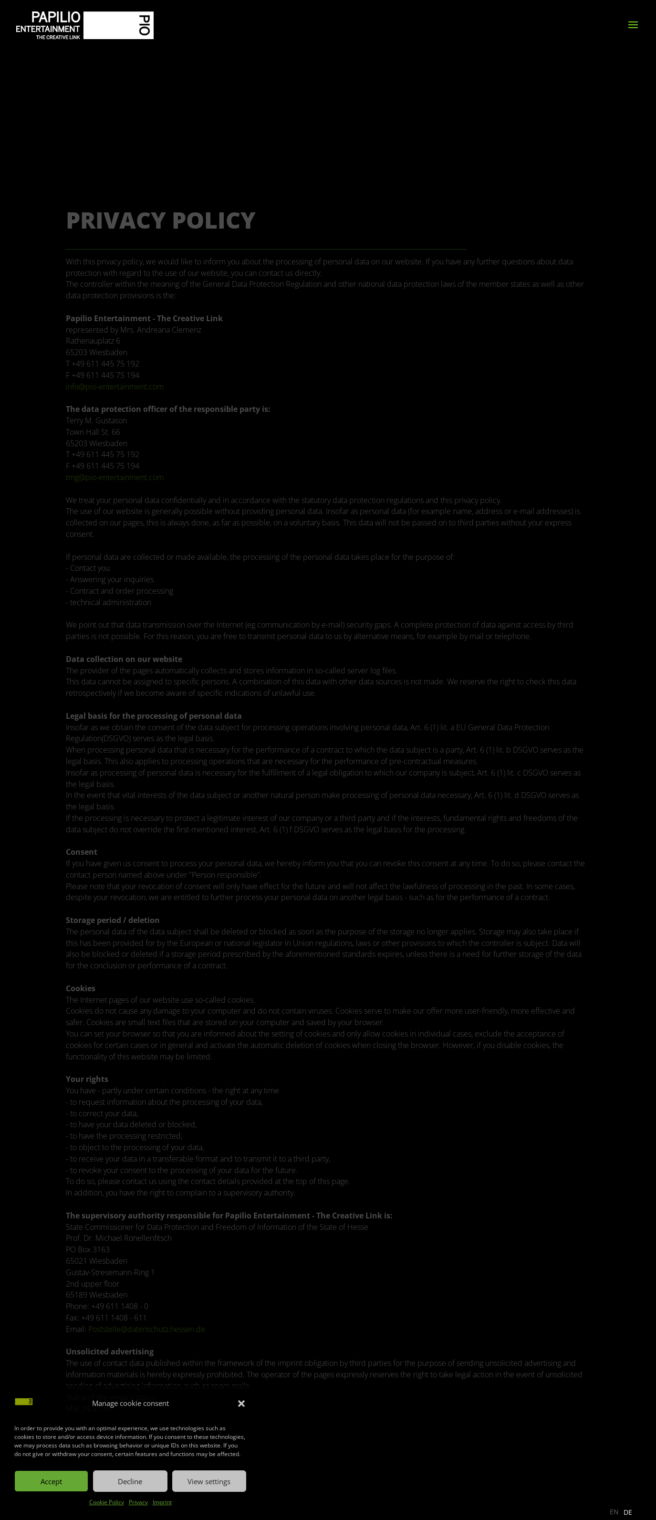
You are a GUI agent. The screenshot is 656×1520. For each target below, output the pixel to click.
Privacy (138, 1502)
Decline (130, 1481)
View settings (208, 1481)
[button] (241, 1403)
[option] (628, 1512)
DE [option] (628, 1512)
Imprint (162, 1502)
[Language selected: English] (623, 1512)
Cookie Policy (106, 1502)
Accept (51, 1481)
